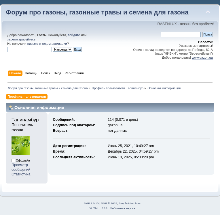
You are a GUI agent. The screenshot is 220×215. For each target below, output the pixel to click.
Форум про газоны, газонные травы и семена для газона (97, 12)
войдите (74, 35)
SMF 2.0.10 (91, 203)
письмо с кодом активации (47, 43)
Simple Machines (130, 203)
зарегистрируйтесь (21, 39)
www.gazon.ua (202, 57)
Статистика (21, 174)
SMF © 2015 (109, 203)
